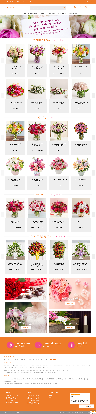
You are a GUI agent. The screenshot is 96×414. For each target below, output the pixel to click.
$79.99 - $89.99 (59, 73)
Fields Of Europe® (81, 67)
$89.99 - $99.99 (37, 150)
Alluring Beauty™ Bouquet (37, 67)
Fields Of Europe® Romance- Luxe (37, 221)
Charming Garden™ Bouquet (59, 144)
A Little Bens (9, 8)
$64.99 (15, 108)
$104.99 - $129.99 (37, 227)
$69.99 (81, 150)
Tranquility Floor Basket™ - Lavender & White (81, 264)
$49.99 (37, 186)
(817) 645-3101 (10, 1)
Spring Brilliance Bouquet (81, 144)
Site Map (88, 412)
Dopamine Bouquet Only (15, 102)
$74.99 (37, 73)
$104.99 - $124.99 (15, 269)
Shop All (58, 40)
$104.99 (15, 73)
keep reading (53, 359)
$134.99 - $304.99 (59, 269)
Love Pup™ (81, 221)
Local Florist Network (79, 412)
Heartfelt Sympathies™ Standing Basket (37, 264)
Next (93, 60)
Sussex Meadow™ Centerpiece (37, 102)
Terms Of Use (61, 412)
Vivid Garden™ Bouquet (59, 67)
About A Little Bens (9, 356)
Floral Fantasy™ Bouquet (37, 144)
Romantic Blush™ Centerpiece (59, 102)
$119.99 (80, 108)
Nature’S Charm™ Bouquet (15, 67)
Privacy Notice (69, 412)
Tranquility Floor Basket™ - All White (15, 263)
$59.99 (15, 186)
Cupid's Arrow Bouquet (59, 179)
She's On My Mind (81, 179)
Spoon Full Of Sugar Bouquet (15, 180)
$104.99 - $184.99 (37, 269)
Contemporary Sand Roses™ (81, 102)
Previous (2, 60)
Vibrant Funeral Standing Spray (59, 263)
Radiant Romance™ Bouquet (59, 221)
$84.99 (37, 108)
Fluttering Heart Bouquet (37, 180)
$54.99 (80, 186)
